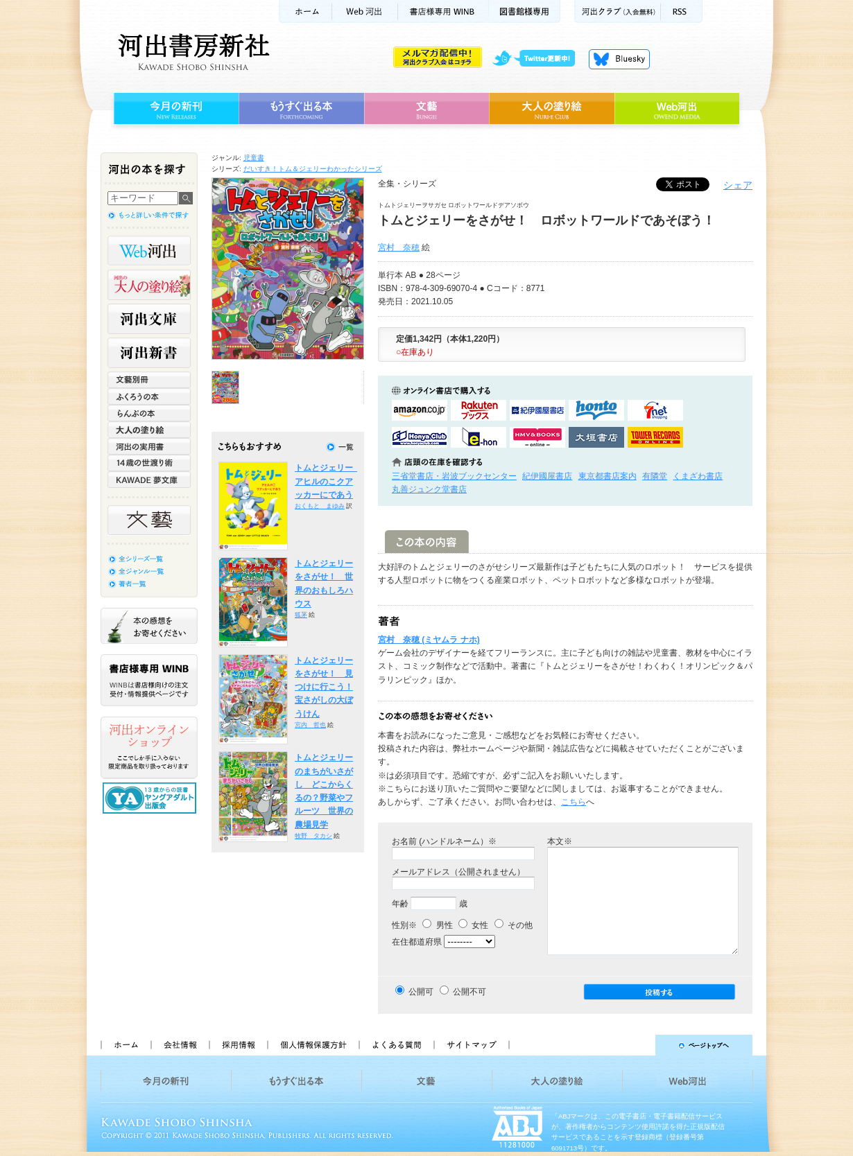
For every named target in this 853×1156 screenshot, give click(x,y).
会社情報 (179, 1045)
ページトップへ (637, 1045)
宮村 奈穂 (399, 247)
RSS (682, 11)
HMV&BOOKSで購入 (537, 437)
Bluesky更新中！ (619, 59)
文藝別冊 (149, 379)
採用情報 (238, 1045)
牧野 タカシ (313, 835)
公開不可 (469, 992)
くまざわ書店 (698, 476)
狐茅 (301, 614)
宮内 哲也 (310, 724)
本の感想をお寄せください (149, 626)
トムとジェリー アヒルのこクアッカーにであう (328, 481)
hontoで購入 (596, 410)
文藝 (426, 109)
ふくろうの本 (149, 396)
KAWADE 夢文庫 (149, 479)
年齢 (400, 904)
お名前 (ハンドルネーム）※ (444, 841)
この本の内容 (427, 541)
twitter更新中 (538, 59)
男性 (437, 925)
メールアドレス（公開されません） (458, 872)
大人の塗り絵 (551, 109)
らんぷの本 (149, 413)
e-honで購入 (478, 437)
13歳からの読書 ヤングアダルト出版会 (151, 798)
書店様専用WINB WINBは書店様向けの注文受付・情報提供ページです (149, 680)
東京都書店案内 (607, 476)
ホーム (305, 11)
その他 (513, 925)
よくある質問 (396, 1045)
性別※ (404, 925)
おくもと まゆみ (320, 505)
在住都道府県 (417, 942)
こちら (573, 802)
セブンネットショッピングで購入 (655, 410)
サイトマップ (471, 1045)
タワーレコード (655, 437)
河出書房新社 (191, 52)
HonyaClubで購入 (419, 437)
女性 (473, 925)
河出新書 (149, 353)
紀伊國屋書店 (547, 476)
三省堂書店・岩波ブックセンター (454, 476)
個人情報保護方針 (313, 1045)
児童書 (253, 157)
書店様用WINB (443, 11)
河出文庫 (149, 319)
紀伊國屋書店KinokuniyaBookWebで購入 (537, 410)
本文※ (559, 841)
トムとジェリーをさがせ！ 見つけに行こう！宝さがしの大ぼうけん (324, 687)
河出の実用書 (149, 446)
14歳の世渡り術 (149, 463)
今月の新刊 (174, 109)
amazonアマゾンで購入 (419, 410)
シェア (737, 185)
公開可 (420, 992)
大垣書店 (596, 437)
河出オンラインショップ (149, 748)
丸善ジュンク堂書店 (429, 489)
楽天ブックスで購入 (478, 410)
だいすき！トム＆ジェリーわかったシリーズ (312, 169)
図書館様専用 (524, 11)
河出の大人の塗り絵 (149, 285)
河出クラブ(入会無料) (617, 11)
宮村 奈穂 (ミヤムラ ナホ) (429, 640)
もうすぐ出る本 (301, 109)
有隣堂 (654, 476)
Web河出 (364, 11)
